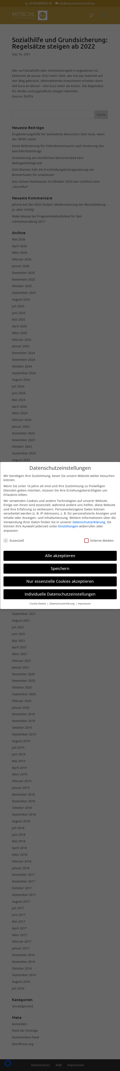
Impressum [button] (84, 603)
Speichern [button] (60, 568)
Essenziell (13, 540)
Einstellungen (68, 526)
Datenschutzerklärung (89, 522)
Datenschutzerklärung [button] (62, 603)
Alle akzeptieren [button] (60, 555)
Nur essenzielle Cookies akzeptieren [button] (60, 581)
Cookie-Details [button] (38, 603)
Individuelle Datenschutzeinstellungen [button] (60, 594)
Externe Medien (99, 540)
